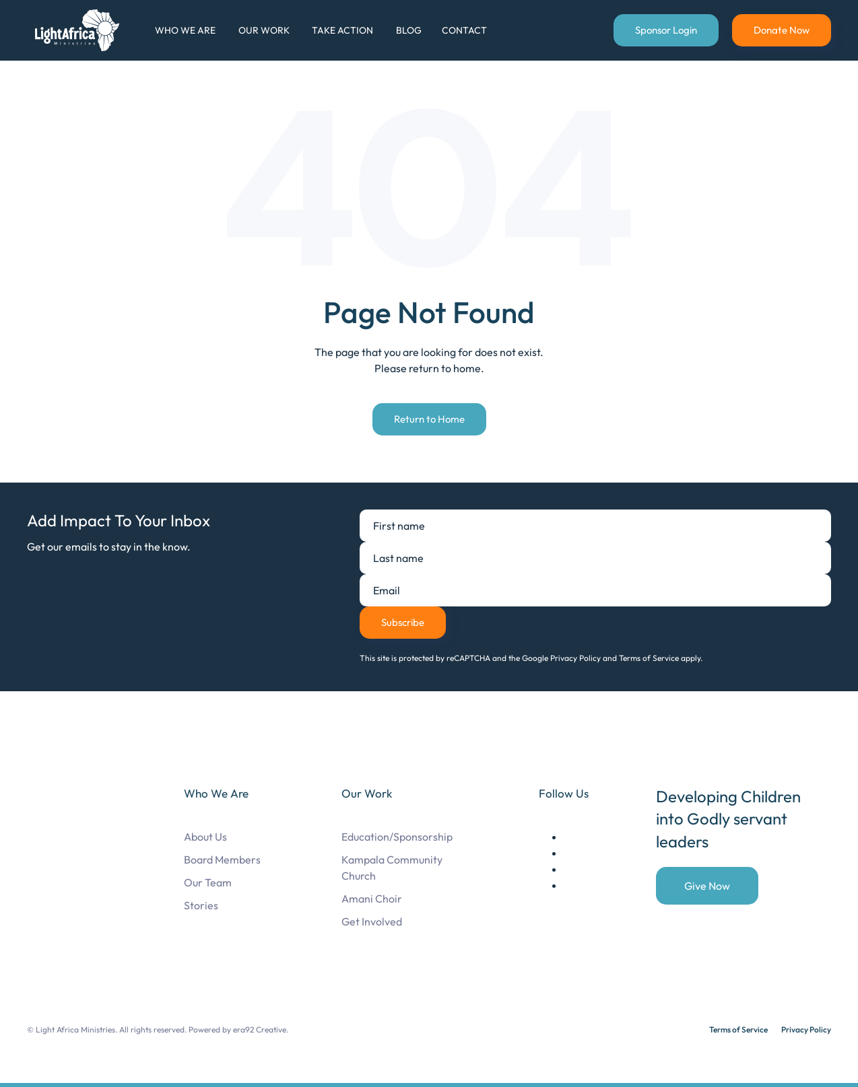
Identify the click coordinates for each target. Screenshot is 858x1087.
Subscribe (402, 622)
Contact (464, 30)
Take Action (342, 30)
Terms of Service (738, 1029)
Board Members (222, 859)
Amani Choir (371, 898)
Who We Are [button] (185, 30)
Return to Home (429, 419)
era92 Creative (259, 1029)
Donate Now (782, 30)
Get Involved (371, 921)
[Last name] (595, 558)
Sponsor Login (666, 30)
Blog (409, 30)
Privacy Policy (806, 1029)
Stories (201, 905)
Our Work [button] (264, 30)
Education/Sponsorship (397, 836)
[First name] (595, 526)
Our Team (208, 882)
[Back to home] (79, 30)
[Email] (595, 590)
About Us (205, 836)
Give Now (707, 885)
